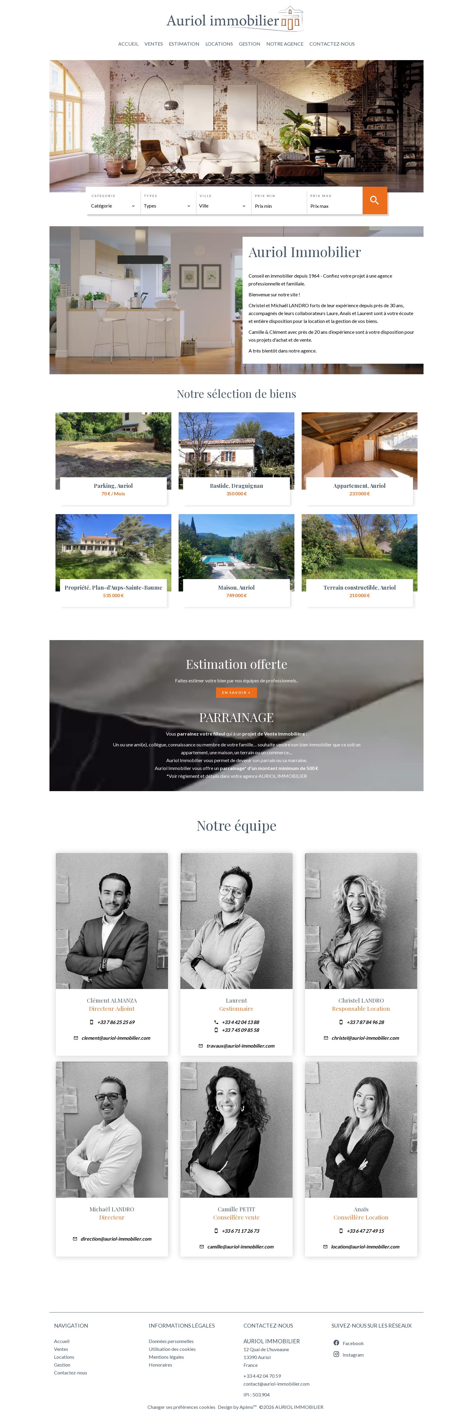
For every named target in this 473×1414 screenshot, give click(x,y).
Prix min (265, 196)
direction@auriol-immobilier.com (116, 1239)
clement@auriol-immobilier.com (115, 1038)
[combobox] (113, 206)
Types (150, 196)
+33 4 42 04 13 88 (240, 1022)
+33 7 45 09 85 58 (240, 1030)
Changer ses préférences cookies (181, 1407)
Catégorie (104, 196)
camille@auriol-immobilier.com (240, 1246)
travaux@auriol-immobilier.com (240, 1045)
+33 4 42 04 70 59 (262, 1376)
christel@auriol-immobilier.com (365, 1038)
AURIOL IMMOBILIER (271, 1341)
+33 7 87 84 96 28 (365, 1022)
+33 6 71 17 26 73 (240, 1231)
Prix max (321, 196)
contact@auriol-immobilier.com (276, 1384)
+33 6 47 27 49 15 (365, 1231)
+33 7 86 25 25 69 (115, 1022)
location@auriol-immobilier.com (365, 1246)
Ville (206, 196)
